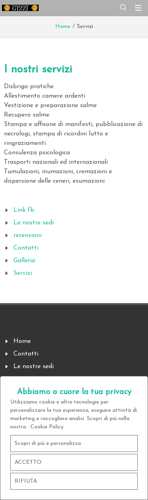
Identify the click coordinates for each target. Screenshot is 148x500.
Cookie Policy (47, 427)
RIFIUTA (26, 481)
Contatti (25, 248)
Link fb (23, 210)
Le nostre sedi (33, 223)
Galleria (24, 260)
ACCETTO (28, 462)
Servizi (22, 273)
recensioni (27, 235)
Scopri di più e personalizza (48, 443)
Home (63, 27)
